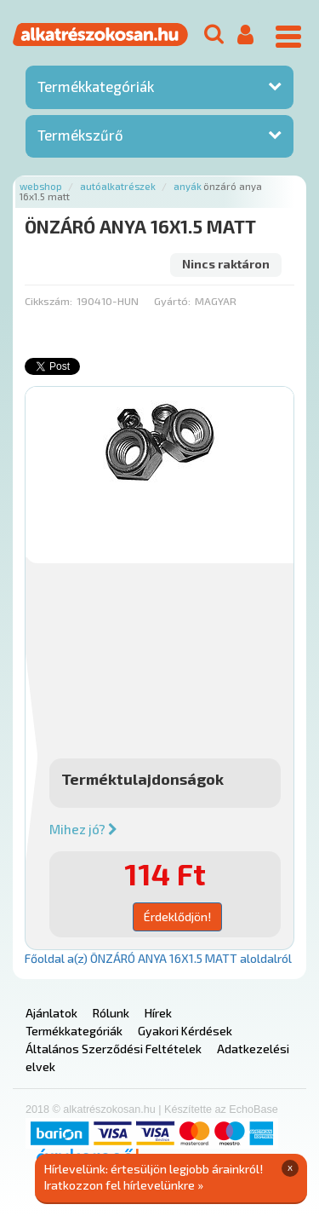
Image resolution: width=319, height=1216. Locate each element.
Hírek (158, 1013)
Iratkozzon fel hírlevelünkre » (123, 1185)
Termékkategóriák (95, 86)
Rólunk (111, 1013)
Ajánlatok (51, 1013)
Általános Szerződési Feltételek (114, 1048)
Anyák (188, 186)
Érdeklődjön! (177, 916)
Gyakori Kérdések (185, 1030)
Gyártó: (172, 301)
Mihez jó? (83, 829)
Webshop (41, 186)
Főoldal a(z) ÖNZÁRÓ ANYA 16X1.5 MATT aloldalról (158, 958)
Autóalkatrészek (118, 186)
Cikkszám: (48, 301)
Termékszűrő (80, 134)
